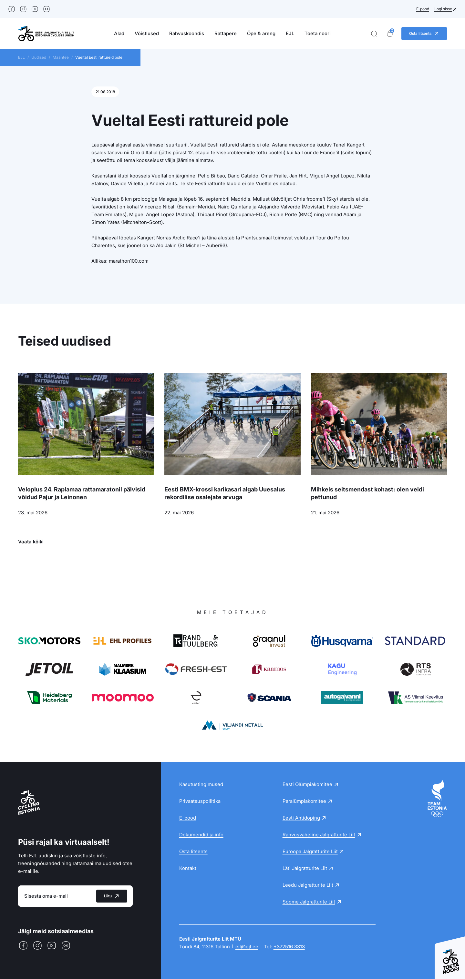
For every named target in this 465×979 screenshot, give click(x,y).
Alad (119, 33)
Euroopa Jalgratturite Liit (310, 851)
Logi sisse (443, 8)
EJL (290, 33)
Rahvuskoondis (186, 33)
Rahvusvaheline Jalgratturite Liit (319, 835)
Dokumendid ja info (201, 835)
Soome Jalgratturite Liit (309, 902)
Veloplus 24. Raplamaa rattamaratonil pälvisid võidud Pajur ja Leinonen (81, 493)
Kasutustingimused (201, 784)
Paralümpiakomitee (304, 801)
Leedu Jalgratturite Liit (308, 885)
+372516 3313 (289, 947)
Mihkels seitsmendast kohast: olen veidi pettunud (367, 493)
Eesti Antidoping (301, 818)
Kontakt (187, 868)
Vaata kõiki (31, 542)
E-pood (422, 8)
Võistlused (147, 33)
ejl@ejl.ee (246, 947)
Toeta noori (318, 33)
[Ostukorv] (390, 34)
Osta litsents (193, 851)
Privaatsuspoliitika (200, 801)
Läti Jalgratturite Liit (305, 868)
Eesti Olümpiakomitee (307, 784)
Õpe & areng (261, 33)
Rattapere (225, 33)
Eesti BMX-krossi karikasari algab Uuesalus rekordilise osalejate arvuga (224, 493)
